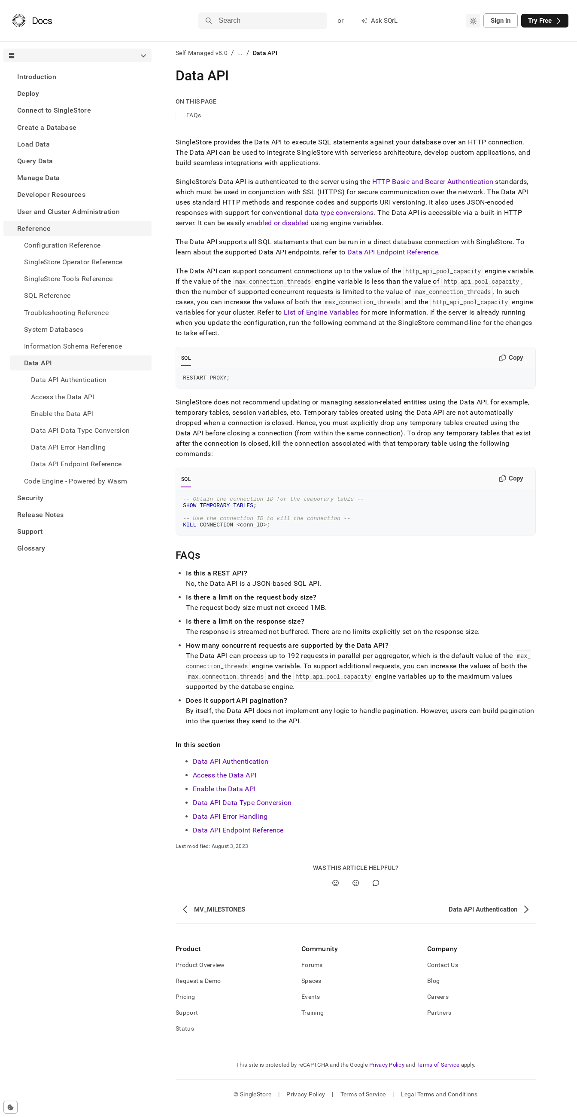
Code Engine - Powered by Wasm (75, 481)
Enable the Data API (224, 797)
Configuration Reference (62, 245)
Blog (433, 988)
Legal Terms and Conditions (439, 1102)
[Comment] (376, 891)
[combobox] (473, 21)
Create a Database (46, 127)
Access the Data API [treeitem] (62, 397)
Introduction (36, 77)
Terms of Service (437, 1072)
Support (30, 531)
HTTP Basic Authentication (433, 181)
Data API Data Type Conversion (242, 810)
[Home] (32, 21)
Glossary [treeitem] (31, 548)
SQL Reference (47, 295)
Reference (34, 228)
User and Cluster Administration (68, 212)
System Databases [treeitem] (53, 329)
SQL (186, 358)
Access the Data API (224, 783)
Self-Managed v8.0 (202, 52)
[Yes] (335, 891)
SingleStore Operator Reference (73, 262)
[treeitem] (77, 76)
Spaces (311, 988)
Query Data (35, 161)
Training (312, 1020)
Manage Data (38, 178)
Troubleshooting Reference (66, 313)
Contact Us (442, 972)
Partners (439, 1020)
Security (30, 498)
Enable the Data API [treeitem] (62, 414)
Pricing (185, 1004)
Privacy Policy (386, 1072)
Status (185, 1036)
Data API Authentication (230, 769)
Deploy (28, 93)
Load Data (33, 144)
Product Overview (200, 972)
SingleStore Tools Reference (68, 279)
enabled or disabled (278, 223)
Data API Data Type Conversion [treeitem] (80, 430)
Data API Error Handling (230, 824)
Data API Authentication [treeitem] (68, 380)
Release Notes (40, 515)
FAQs (193, 115)
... (240, 52)
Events (310, 1004)
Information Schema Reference (73, 346)
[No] (356, 891)
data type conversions (339, 212)
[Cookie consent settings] (10, 1107)
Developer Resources (51, 194)
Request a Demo (198, 988)
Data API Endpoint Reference (76, 464)
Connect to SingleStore (54, 110)
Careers (438, 1004)
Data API (38, 363)
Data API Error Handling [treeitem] (68, 447)
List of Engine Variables (321, 312)
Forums (312, 972)
